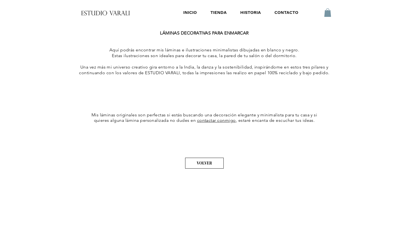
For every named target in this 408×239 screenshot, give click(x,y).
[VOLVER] (204, 163)
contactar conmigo (216, 120)
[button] (327, 12)
